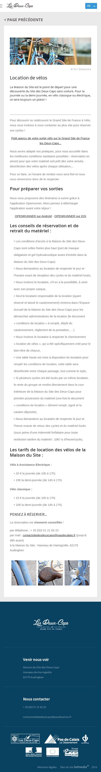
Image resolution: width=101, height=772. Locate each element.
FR (88, 6)
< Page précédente (23, 19)
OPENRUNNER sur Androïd (33, 216)
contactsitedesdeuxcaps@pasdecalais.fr (49, 535)
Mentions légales (47, 767)
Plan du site (66, 767)
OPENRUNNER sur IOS (70, 216)
